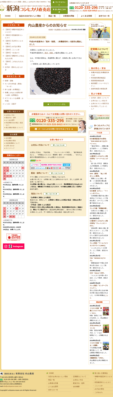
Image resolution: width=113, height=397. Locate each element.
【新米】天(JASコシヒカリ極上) (14, 42)
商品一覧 (52, 15)
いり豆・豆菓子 (10, 104)
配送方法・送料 (11, 117)
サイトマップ (10, 148)
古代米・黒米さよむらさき (14, 68)
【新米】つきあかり (12, 53)
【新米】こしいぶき (12, 50)
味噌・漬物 (9, 81)
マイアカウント (60, 3)
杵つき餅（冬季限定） (13, 89)
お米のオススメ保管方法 (100, 103)
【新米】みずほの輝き (13, 46)
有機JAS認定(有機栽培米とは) (100, 74)
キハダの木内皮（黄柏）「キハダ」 (14, 85)
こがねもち (99, 392)
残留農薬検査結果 (97, 80)
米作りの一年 (104, 15)
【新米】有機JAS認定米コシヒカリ (14, 31)
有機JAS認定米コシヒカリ (103, 378)
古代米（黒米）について (100, 98)
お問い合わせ (10, 145)
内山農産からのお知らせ (62, 29)
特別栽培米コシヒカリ (103, 382)
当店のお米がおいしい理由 (30, 15)
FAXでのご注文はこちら (72, 124)
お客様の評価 (68, 15)
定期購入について (79, 376)
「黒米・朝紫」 (48, 53)
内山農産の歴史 (11, 140)
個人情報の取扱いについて (14, 127)
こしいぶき (99, 385)
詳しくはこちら (58, 145)
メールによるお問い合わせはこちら (54, 129)
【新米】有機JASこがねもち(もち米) (14, 57)
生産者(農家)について (13, 143)
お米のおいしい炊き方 (99, 101)
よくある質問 (86, 15)
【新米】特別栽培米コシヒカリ (14, 36)
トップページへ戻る (57, 104)
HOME (8, 15)
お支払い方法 (10, 115)
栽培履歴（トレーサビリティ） (100, 84)
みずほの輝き (99, 389)
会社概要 (9, 138)
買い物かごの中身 (60, 10)
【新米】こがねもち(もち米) (14, 63)
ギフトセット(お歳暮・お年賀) (14, 99)
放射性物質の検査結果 (99, 89)
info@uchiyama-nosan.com (12, 386)
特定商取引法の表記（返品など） (14, 124)
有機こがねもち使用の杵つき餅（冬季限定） (14, 94)
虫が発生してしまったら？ (99, 107)
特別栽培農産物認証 (98, 78)
